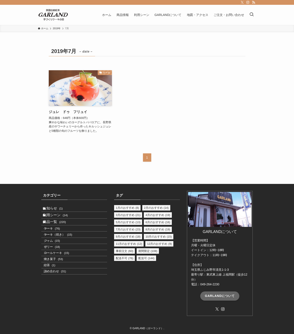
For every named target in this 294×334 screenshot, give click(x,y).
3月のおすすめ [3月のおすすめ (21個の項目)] (128, 215)
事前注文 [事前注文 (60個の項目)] (124, 251)
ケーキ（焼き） (63, 250)
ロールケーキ (62, 278)
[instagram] (248, 2)
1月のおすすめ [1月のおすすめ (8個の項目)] (127, 207)
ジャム (57, 259)
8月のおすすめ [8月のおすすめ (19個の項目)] (158, 229)
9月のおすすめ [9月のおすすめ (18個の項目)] (128, 236)
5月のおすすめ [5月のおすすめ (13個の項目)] (128, 222)
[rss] (253, 2)
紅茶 (55, 296)
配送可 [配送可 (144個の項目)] (146, 258)
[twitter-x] (242, 2)
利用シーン (59, 220)
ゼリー (57, 269)
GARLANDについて (220, 296)
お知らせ (57, 210)
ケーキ (57, 240)
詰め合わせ (60, 306)
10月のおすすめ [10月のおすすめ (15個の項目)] (159, 236)
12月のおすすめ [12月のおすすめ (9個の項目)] (159, 243)
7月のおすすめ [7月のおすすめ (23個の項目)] (128, 229)
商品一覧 (58, 231)
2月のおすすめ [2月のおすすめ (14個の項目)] (156, 207)
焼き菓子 (58, 287)
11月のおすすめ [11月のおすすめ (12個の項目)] (129, 243)
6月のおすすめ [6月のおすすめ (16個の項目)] (158, 222)
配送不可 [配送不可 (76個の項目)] (124, 258)
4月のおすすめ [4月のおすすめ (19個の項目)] (158, 215)
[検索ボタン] (251, 15)
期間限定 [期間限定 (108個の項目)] (147, 251)
